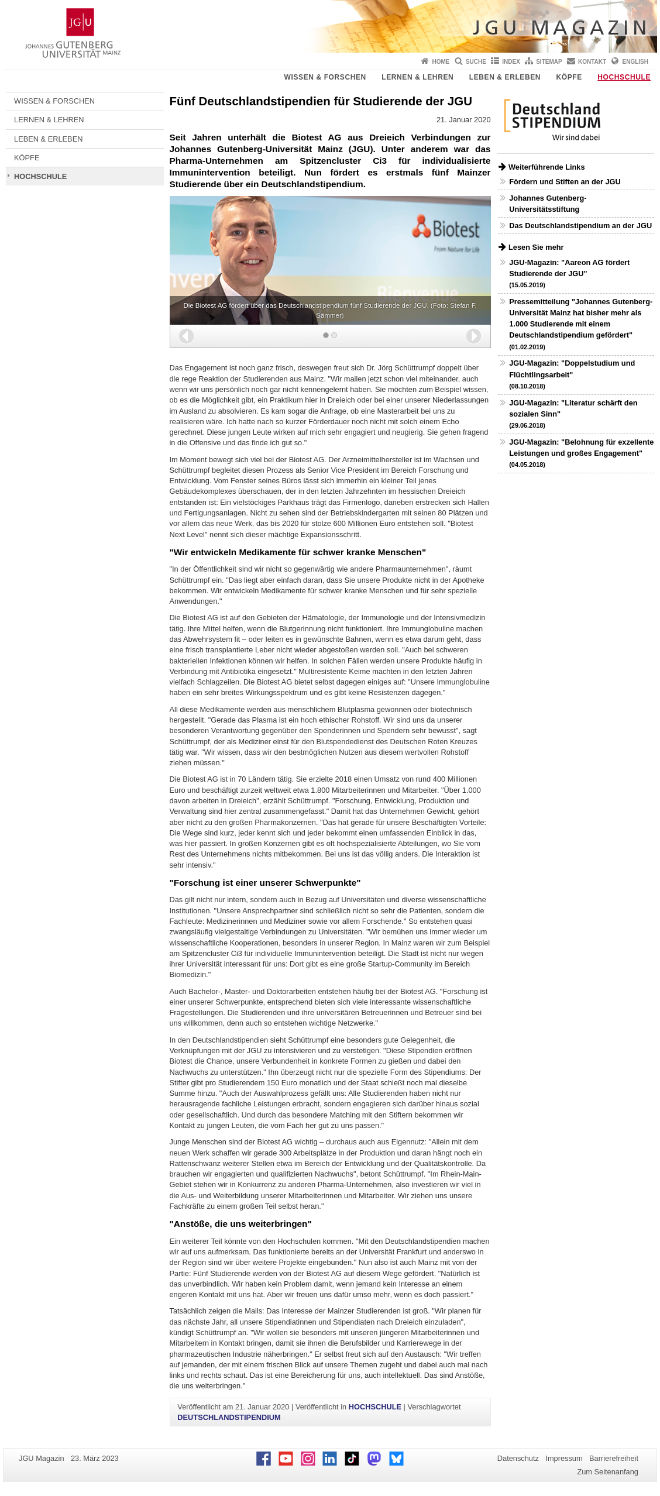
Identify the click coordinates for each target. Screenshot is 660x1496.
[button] (186, 336)
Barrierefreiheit (613, 1458)
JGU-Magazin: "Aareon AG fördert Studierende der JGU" (569, 273)
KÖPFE (569, 77)
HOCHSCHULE (624, 77)
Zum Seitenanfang (607, 1471)
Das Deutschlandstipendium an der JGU (580, 225)
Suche (476, 62)
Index (511, 62)
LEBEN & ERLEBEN (505, 77)
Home (441, 62)
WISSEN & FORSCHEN (325, 77)
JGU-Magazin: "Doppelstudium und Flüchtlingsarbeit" (572, 374)
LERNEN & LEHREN (417, 77)
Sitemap (549, 62)
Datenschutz (518, 1458)
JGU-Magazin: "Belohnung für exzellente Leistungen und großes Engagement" (581, 453)
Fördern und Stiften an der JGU (565, 181)
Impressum (563, 1458)
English (635, 62)
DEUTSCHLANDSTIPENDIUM (228, 1417)
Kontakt (592, 62)
